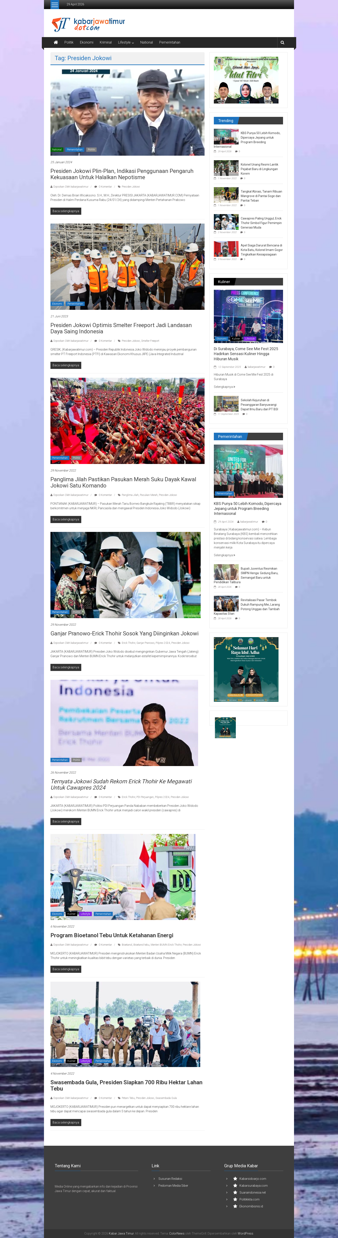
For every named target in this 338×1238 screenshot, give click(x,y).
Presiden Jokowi (131, 186)
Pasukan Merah (149, 495)
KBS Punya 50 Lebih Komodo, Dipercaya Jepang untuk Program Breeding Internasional (247, 508)
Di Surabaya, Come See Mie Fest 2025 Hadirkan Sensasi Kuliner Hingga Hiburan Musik (246, 353)
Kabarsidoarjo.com (252, 1178)
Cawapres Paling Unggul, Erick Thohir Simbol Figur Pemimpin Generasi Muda (261, 223)
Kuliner (71, 913)
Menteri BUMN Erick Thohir (166, 944)
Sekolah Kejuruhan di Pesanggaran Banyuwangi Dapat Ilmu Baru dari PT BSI (259, 404)
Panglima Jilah (130, 495)
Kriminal (106, 42)
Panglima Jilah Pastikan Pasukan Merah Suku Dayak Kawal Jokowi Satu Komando (123, 482)
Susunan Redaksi (170, 1178)
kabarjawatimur (256, 366)
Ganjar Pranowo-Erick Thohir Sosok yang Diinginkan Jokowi (124, 633)
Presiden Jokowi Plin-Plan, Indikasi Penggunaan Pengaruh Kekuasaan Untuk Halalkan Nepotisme (122, 174)
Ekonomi (86, 42)
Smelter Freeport (150, 340)
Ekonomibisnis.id (251, 1206)
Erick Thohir (128, 642)
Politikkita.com (249, 1199)
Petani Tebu (128, 1098)
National (146, 42)
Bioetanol (127, 944)
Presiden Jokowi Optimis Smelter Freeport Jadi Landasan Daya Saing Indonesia (121, 328)
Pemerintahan (169, 42)
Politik (69, 42)
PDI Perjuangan (145, 797)
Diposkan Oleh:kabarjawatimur (70, 186)
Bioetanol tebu (141, 944)
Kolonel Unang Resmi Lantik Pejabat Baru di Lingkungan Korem (259, 169)
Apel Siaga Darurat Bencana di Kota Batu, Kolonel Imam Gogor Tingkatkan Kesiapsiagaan (262, 250)
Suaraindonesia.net (252, 1192)
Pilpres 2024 (163, 642)
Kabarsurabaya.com (253, 1185)
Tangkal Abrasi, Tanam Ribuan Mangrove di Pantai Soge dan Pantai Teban (261, 196)
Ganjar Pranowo (145, 642)
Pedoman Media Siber (173, 1185)
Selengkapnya (224, 387)
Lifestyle (124, 42)
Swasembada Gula (166, 1098)
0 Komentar (103, 186)
